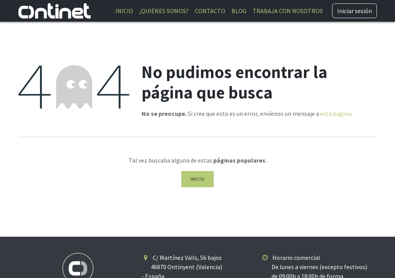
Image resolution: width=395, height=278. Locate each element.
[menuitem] (124, 11)
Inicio (198, 179)
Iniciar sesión (354, 11)
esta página (335, 113)
